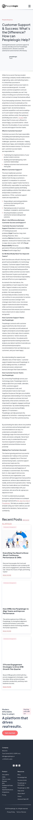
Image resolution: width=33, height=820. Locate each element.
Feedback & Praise (7, 785)
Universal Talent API (23, 799)
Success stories (22, 780)
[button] (29, 6)
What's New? (21, 793)
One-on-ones (6, 779)
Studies (20, 118)
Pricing (4, 795)
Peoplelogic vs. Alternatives (22, 784)
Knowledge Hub (22, 777)
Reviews (4, 781)
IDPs (3, 783)
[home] (10, 6)
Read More (7, 575)
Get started (10, 733)
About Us (4, 750)
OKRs (3, 777)
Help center (21, 790)
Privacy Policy (11, 812)
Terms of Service (21, 812)
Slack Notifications (7, 789)
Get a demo (5, 774)
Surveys (4, 787)
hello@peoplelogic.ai (8, 756)
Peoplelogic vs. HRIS (23, 788)
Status (19, 796)
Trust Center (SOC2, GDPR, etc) (11, 753)
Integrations (5, 792)
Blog (19, 774)
